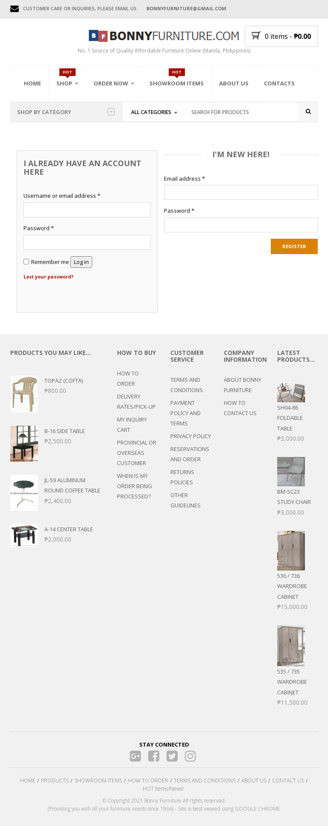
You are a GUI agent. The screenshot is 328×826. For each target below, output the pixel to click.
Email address (184, 178)
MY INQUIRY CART (132, 425)
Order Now (111, 83)
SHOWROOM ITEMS (98, 780)
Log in (81, 262)
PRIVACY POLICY (190, 436)
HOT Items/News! (163, 788)
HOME (27, 780)
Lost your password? (48, 276)
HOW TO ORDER (128, 378)
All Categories (151, 112)
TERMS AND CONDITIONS (186, 385)
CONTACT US (288, 780)
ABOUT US (253, 780)
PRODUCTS (55, 780)
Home (32, 83)
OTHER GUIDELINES (185, 501)
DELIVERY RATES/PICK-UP (136, 401)
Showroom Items (176, 83)
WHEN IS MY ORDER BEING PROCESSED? (134, 486)
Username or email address (61, 196)
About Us (234, 83)
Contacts (279, 83)
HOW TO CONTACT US (240, 408)
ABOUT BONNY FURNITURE (242, 385)
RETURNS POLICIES (182, 477)
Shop (64, 83)
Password (38, 228)
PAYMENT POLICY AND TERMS (185, 413)
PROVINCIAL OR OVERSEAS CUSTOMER (136, 453)
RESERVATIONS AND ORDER (189, 454)
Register (294, 246)
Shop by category (65, 112)
